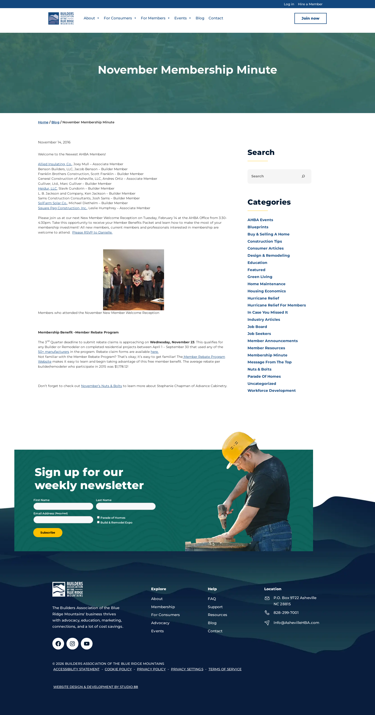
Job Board (257, 326)
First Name (41, 500)
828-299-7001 (286, 612)
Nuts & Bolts (259, 369)
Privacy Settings (187, 669)
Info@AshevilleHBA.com (296, 622)
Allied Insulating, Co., (55, 164)
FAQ (212, 598)
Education (257, 262)
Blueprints (258, 227)
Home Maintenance (267, 284)
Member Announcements (273, 340)
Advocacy (160, 623)
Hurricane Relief (263, 298)
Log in (289, 4)
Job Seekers (259, 333)
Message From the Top (270, 362)
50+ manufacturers (53, 352)
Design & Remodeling (269, 255)
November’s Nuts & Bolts (101, 386)
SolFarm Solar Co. (52, 203)
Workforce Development (272, 390)
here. (155, 352)
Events (183, 18)
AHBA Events (260, 220)
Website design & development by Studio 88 (95, 687)
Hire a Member (310, 4)
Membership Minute (267, 355)
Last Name (103, 500)
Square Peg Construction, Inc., (63, 208)
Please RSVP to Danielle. (92, 232)
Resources (217, 614)
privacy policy (151, 669)
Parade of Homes (264, 376)
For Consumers (120, 18)
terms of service (225, 669)
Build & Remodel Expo (116, 522)
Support (215, 607)
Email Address (44, 513)
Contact (216, 18)
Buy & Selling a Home (269, 234)
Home (43, 122)
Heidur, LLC (47, 188)
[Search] (303, 176)
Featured (256, 269)
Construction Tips (265, 241)
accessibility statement (76, 669)
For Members (155, 18)
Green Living (260, 276)
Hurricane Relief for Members (277, 305)
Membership (163, 607)
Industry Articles (264, 319)
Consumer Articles (266, 248)
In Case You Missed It (268, 312)
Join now (311, 18)
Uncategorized (262, 383)
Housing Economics (267, 291)
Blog (200, 18)
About (92, 18)
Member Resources (266, 348)
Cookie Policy (118, 669)
